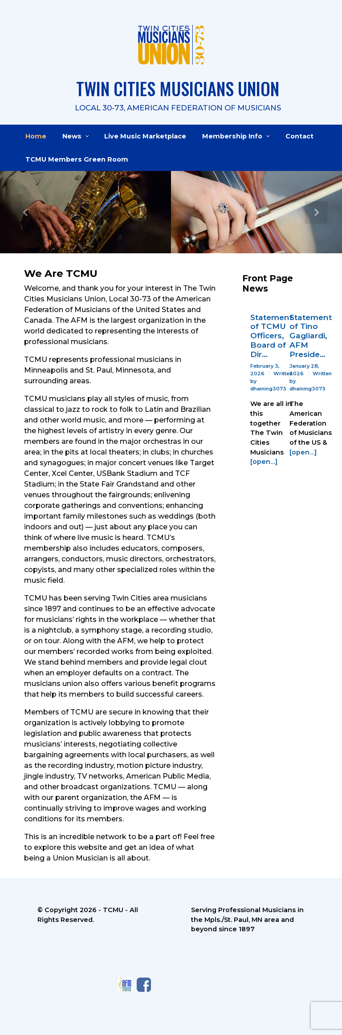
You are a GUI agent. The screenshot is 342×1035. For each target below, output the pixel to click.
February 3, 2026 (265, 370)
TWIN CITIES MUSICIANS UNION (177, 88)
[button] (25, 212)
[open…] (263, 462)
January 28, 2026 (304, 370)
